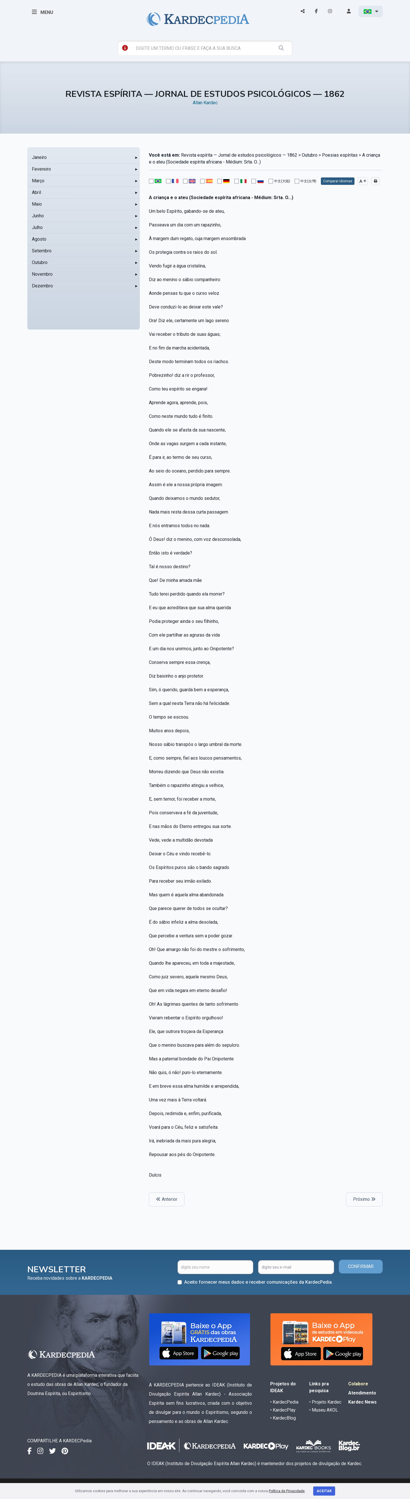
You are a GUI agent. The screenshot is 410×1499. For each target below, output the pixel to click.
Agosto (39, 239)
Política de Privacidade (287, 1491)
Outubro (40, 262)
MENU (42, 12)
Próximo (364, 1199)
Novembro (42, 274)
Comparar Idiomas (337, 181)
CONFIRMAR (361, 1266)
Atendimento (362, 1393)
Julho (37, 227)
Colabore (358, 1383)
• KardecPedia (284, 1402)
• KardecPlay (283, 1410)
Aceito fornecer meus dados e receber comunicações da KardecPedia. (258, 1282)
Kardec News (362, 1402)
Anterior (166, 1199)
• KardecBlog (283, 1418)
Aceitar (324, 1491)
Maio (37, 204)
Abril (36, 192)
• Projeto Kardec (325, 1402)
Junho (38, 215)
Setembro (42, 250)
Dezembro (42, 286)
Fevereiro (41, 169)
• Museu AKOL (323, 1410)
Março (38, 180)
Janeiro (39, 157)
